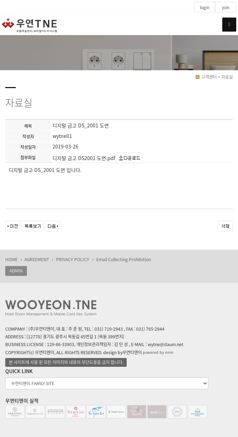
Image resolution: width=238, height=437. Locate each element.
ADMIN (16, 270)
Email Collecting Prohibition (123, 259)
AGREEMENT (36, 259)
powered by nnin (158, 352)
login (204, 7)
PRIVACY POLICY (72, 259)
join (225, 7)
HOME (11, 259)
